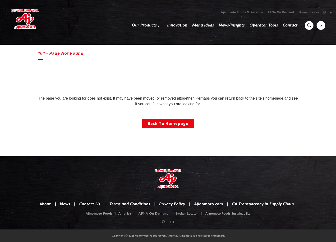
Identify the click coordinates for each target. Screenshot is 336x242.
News (65, 204)
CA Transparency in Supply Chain (263, 204)
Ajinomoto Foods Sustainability (227, 213)
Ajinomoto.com (208, 204)
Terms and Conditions (129, 204)
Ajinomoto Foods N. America (242, 12)
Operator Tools (263, 25)
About (45, 204)
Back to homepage (168, 123)
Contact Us (89, 204)
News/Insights (232, 25)
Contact (290, 25)
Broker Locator (309, 12)
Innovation (177, 25)
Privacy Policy (172, 204)
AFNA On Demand (281, 12)
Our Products (146, 25)
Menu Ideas (203, 25)
